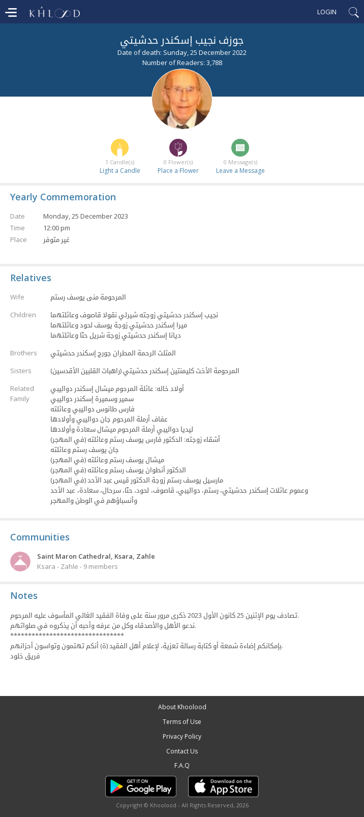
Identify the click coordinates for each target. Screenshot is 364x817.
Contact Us (182, 751)
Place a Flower (178, 170)
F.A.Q (182, 765)
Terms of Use (182, 721)
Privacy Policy (182, 736)
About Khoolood (182, 707)
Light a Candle (120, 170)
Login (327, 11)
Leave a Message (240, 170)
